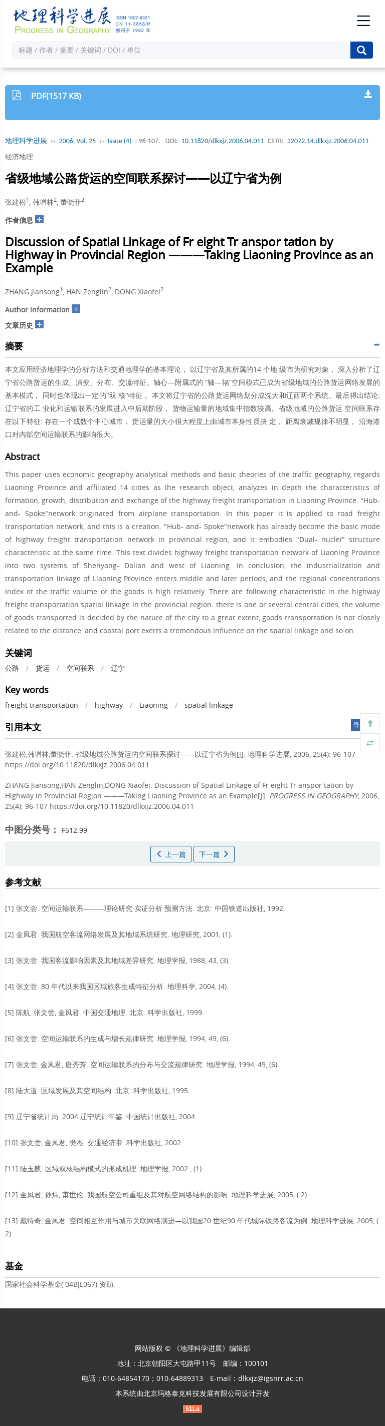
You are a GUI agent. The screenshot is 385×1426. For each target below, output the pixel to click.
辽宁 (118, 668)
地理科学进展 (26, 141)
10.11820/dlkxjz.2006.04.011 (222, 141)
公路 (12, 668)
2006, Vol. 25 (77, 141)
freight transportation (41, 705)
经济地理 (19, 156)
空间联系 (80, 668)
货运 (43, 668)
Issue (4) (120, 141)
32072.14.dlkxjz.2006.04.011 (328, 141)
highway (109, 705)
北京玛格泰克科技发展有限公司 (192, 1393)
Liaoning (153, 705)
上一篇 (171, 854)
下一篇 (214, 854)
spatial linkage (208, 705)
